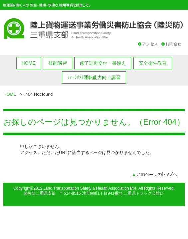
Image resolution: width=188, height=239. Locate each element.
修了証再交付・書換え (103, 63)
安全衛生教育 (153, 63)
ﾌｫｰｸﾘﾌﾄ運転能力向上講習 (94, 77)
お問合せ (173, 44)
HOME (29, 63)
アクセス (150, 44)
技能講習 (57, 63)
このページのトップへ (154, 175)
